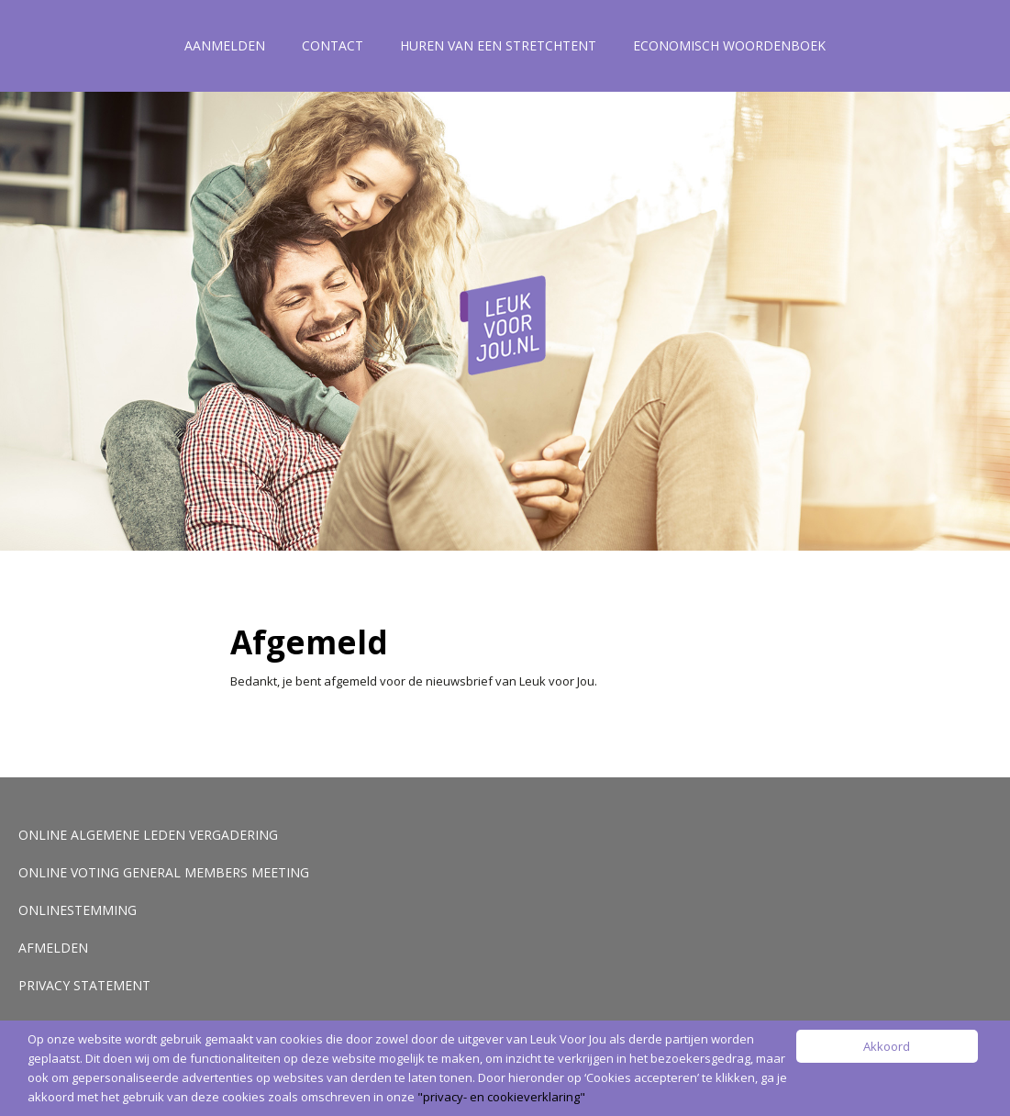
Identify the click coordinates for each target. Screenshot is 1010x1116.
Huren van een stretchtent (498, 45)
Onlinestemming (77, 910)
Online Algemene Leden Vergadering (148, 834)
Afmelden (53, 947)
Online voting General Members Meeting (163, 872)
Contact (332, 45)
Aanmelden (224, 45)
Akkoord (886, 1046)
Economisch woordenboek (729, 45)
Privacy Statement (84, 985)
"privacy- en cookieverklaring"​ (501, 1096)
